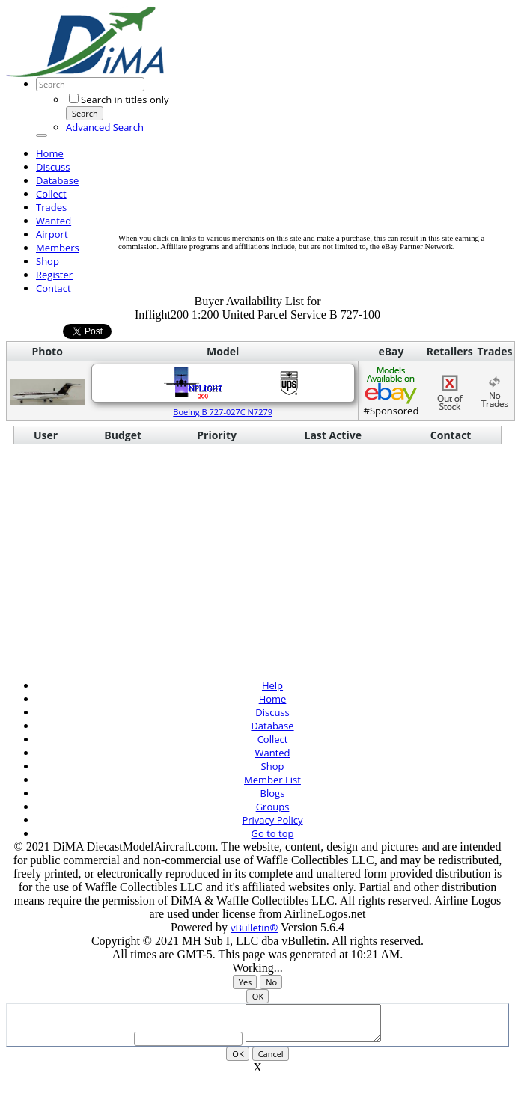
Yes (245, 982)
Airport (52, 234)
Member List (272, 779)
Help (272, 685)
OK (257, 996)
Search (85, 113)
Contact (53, 288)
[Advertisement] (253, 129)
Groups (273, 806)
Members (57, 247)
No (271, 982)
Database (57, 180)
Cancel (271, 1060)
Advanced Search (105, 127)
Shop (47, 261)
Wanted (53, 220)
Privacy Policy (272, 820)
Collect (51, 194)
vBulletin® (254, 927)
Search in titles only (118, 99)
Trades (51, 207)
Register (54, 274)
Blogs (272, 793)
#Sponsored (391, 390)
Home (50, 153)
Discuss (53, 167)
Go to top (273, 833)
